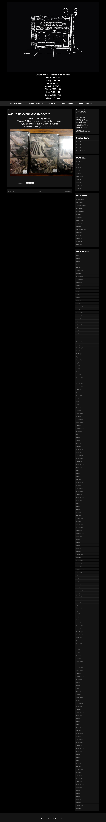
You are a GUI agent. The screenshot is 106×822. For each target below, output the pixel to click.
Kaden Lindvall (79, 161)
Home (39, 191)
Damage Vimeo (80, 145)
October (78, 282)
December (78, 276)
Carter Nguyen (79, 170)
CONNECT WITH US (35, 103)
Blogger (62, 818)
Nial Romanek (79, 220)
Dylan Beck (79, 185)
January (78, 273)
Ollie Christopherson (81, 205)
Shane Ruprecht (80, 211)
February (78, 270)
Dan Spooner (79, 223)
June (77, 258)
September (78, 285)
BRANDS (52, 103)
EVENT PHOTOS (85, 103)
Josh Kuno (78, 164)
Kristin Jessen (79, 217)
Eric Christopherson (81, 229)
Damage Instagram (80, 142)
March (77, 267)
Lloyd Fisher (79, 188)
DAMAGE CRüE (67, 103)
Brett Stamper (79, 208)
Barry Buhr (78, 226)
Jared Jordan (79, 238)
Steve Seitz (78, 179)
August (78, 288)
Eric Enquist (79, 232)
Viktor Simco (79, 235)
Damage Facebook (80, 151)
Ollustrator (52, 818)
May (77, 261)
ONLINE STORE (16, 103)
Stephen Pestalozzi (80, 167)
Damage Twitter (80, 148)
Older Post (68, 191)
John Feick (78, 182)
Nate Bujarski (79, 202)
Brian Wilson (79, 241)
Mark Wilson (79, 244)
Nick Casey (78, 173)
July (77, 255)
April (77, 264)
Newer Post (11, 191)
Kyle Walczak (79, 176)
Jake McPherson (80, 199)
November (78, 279)
